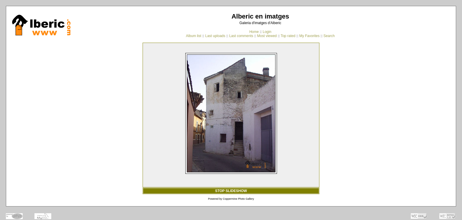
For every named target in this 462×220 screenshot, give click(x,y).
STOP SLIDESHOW (231, 191)
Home (254, 32)
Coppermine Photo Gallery (238, 198)
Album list (193, 36)
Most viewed (267, 36)
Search (329, 36)
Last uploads (215, 36)
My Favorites (309, 36)
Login (267, 32)
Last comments (241, 36)
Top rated (287, 36)
